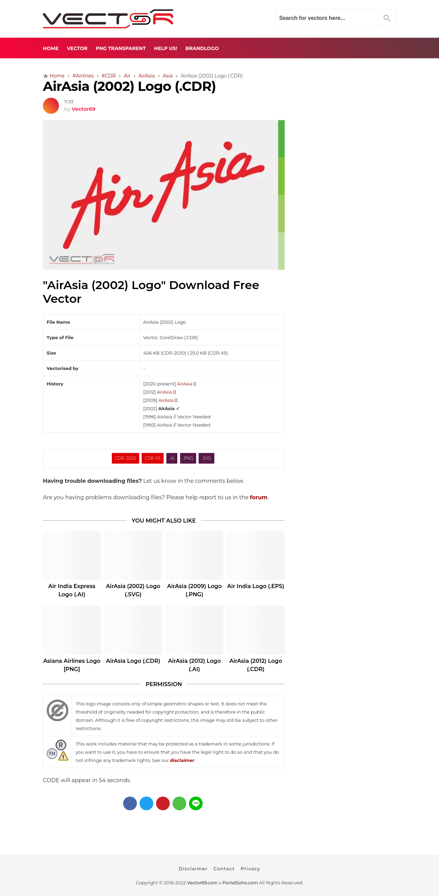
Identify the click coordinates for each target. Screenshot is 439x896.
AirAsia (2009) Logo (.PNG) (194, 590)
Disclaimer (193, 868)
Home (51, 48)
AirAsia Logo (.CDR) (133, 661)
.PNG (188, 458)
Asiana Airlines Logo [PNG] (71, 665)
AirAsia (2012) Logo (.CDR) (255, 665)
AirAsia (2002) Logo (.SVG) (133, 590)
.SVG (206, 458)
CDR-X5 (153, 458)
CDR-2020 (125, 458)
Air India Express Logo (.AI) (71, 590)
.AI (172, 458)
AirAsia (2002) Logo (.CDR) (129, 86)
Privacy (250, 868)
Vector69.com (202, 882)
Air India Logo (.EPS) (255, 586)
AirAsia (186, 383)
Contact (224, 868)
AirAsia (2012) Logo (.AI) (194, 665)
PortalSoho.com (240, 882)
